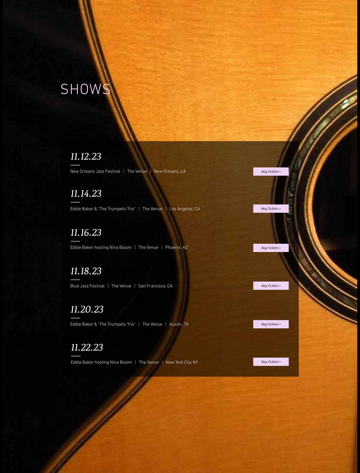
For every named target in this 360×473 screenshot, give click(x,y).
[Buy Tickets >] (271, 171)
